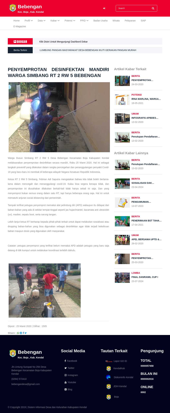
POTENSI (136, 95)
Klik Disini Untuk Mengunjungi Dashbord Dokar (63, 41)
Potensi (68, 20)
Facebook (71, 361)
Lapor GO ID (116, 361)
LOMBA (135, 273)
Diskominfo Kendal (119, 377)
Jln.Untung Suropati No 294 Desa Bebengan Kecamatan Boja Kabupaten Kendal (31, 370)
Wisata (116, 20)
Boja (111, 397)
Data (40, 20)
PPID (83, 20)
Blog (68, 389)
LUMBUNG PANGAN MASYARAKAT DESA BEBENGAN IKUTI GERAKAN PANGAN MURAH (88, 50)
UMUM (135, 114)
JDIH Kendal (115, 386)
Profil (27, 20)
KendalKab (114, 368)
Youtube (70, 382)
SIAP (143, 20)
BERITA (135, 76)
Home (16, 20)
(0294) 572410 (19, 379)
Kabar (54, 20)
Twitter (69, 368)
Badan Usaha (100, 20)
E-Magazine (19, 26)
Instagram (71, 375)
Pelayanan (130, 20)
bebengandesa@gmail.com (25, 384)
